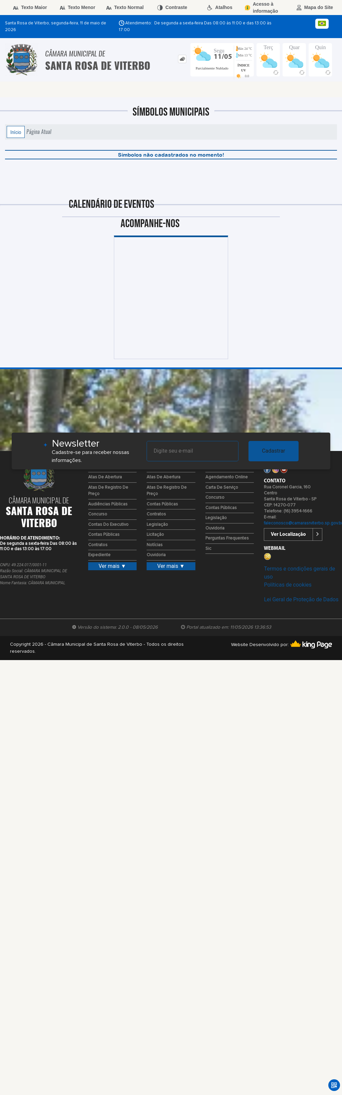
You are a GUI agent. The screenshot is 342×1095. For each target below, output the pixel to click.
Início (15, 132)
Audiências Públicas (108, 504)
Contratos (98, 545)
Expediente (99, 555)
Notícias (155, 545)
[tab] (182, 59)
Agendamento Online (226, 477)
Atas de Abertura (105, 477)
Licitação (155, 534)
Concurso (97, 514)
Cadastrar (273, 451)
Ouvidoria (156, 555)
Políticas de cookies (287, 585)
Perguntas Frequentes (227, 538)
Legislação (157, 524)
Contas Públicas (104, 534)
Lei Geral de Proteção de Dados (301, 599)
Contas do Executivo (108, 524)
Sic (208, 548)
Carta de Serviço (221, 487)
